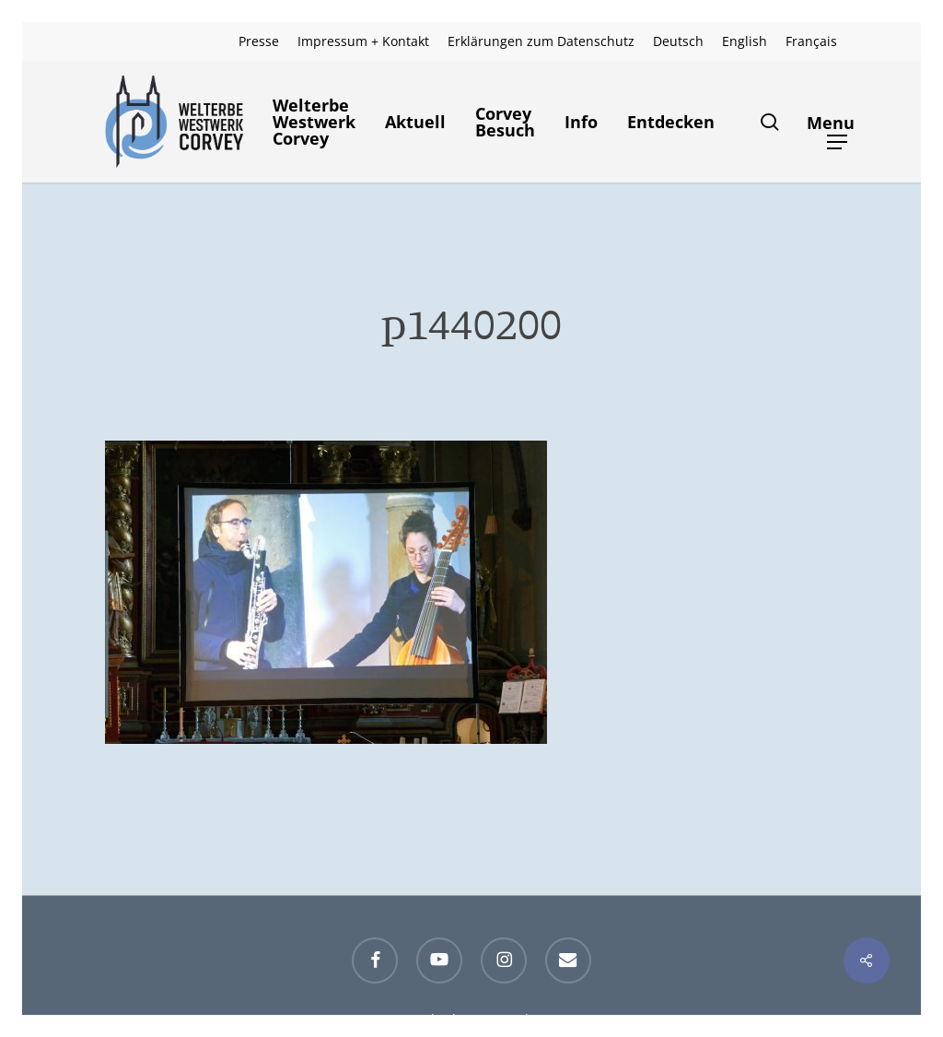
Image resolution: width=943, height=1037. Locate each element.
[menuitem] (678, 41)
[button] (837, 122)
